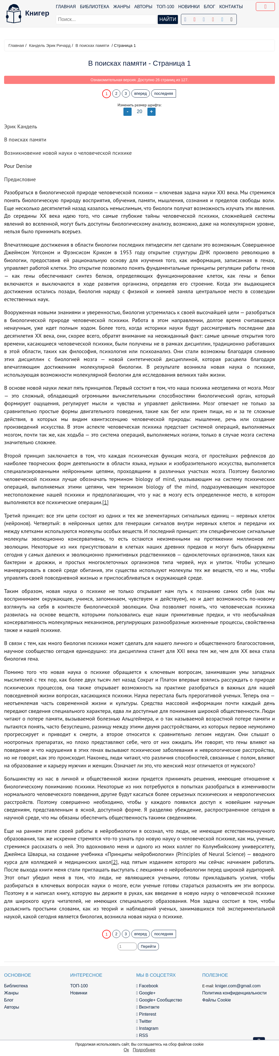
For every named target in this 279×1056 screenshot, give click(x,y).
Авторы (143, 6)
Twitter (144, 1021)
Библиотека (94, 6)
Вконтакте (147, 1007)
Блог (209, 6)
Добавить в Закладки (266, 7)
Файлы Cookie (216, 1000)
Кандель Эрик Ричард (49, 45)
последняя (163, 93)
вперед (140, 93)
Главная (66, 6)
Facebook (147, 986)
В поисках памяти (92, 45)
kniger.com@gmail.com (238, 986)
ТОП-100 (165, 6)
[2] (114, 862)
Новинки (189, 6)
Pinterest (146, 1014)
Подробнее (144, 1050)
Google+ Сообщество (159, 1000)
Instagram (147, 1028)
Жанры (121, 6)
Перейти (148, 946)
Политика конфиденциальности (234, 993)
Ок (126, 1050)
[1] (105, 502)
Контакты (231, 6)
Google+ (146, 993)
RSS (142, 1035)
